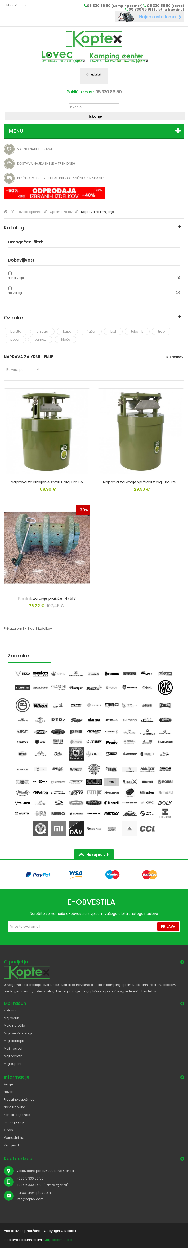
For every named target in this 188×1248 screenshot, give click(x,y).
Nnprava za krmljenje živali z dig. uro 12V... (141, 482)
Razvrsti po (14, 369)
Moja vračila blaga (18, 1033)
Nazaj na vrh (97, 854)
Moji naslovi (13, 1048)
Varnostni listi (14, 1137)
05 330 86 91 (156, 9)
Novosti (9, 1092)
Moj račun (11, 1018)
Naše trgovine (14, 1107)
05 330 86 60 (165, 5)
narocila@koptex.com (34, 1192)
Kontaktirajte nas (17, 1115)
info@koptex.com (30, 1199)
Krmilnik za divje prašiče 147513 (47, 598)
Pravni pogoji (14, 1122)
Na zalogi (15, 293)
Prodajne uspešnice (19, 1099)
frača (91, 331)
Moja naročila (14, 1025)
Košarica (11, 1010)
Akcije (8, 1084)
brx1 (113, 331)
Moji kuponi (12, 1064)
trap (161, 331)
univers (42, 331)
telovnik (137, 331)
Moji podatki (13, 1056)
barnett (40, 339)
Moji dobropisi (14, 1041)
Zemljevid (11, 1145)
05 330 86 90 (115, 5)
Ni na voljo (16, 278)
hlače (65, 339)
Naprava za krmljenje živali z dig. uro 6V (47, 482)
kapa (67, 331)
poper (14, 339)
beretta (15, 331)
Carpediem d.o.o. (58, 1239)
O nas (8, 1130)
